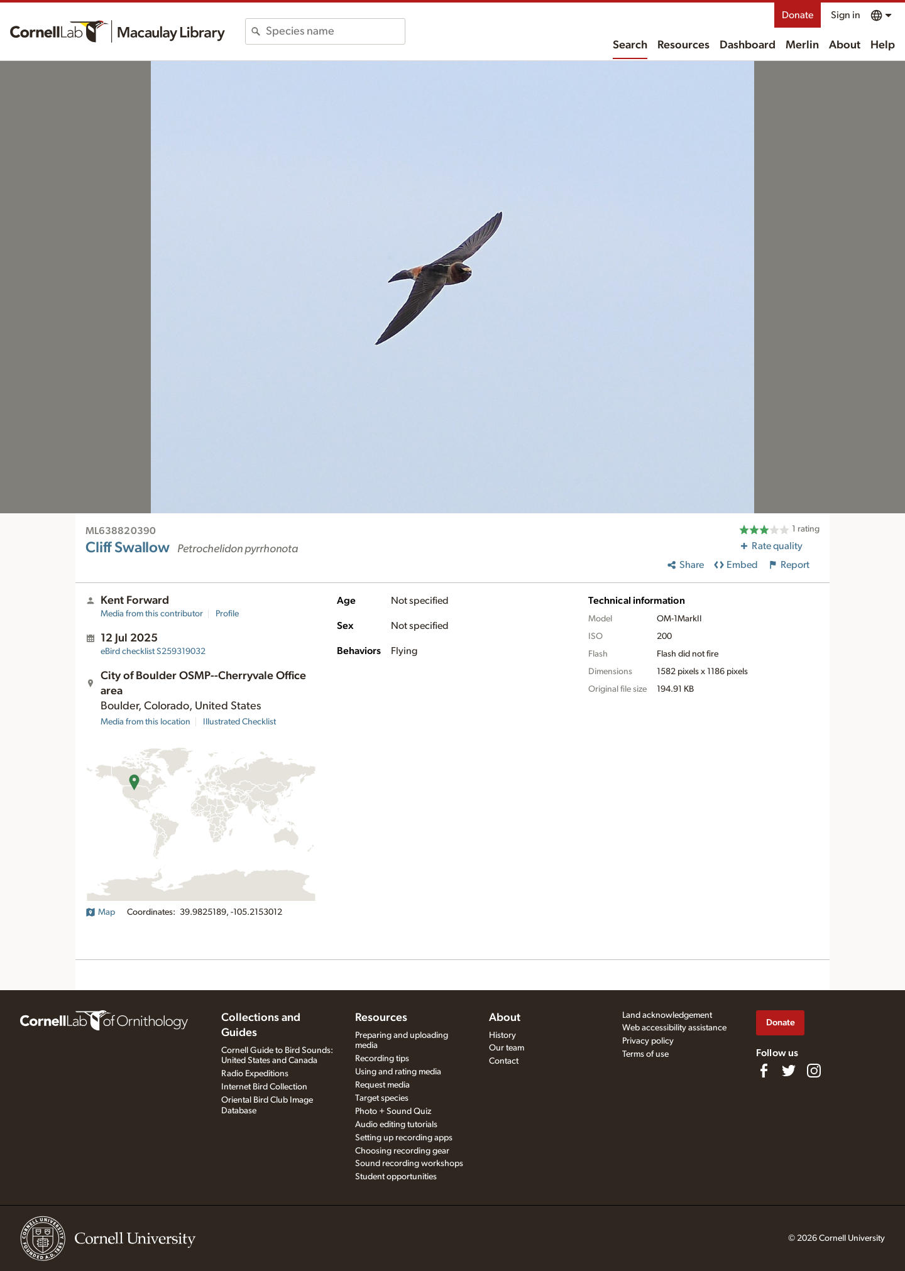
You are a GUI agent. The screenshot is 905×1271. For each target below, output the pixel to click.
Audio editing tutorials (396, 1124)
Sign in (845, 15)
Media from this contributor (152, 613)
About (844, 45)
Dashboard (748, 45)
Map (100, 912)
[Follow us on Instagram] (813, 1070)
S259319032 (153, 651)
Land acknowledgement (667, 1015)
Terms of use (645, 1054)
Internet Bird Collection (264, 1087)
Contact (503, 1061)
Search (630, 45)
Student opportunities (396, 1176)
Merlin (802, 45)
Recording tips (382, 1058)
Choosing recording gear (402, 1151)
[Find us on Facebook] (763, 1070)
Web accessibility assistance (674, 1027)
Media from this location (145, 721)
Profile (227, 613)
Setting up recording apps (403, 1137)
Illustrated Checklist (239, 721)
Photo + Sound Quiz (393, 1111)
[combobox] (335, 31)
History (502, 1035)
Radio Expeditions (254, 1073)
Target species (382, 1098)
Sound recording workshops (409, 1163)
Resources (683, 45)
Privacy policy (648, 1041)
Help (882, 45)
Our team (506, 1048)
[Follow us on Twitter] (788, 1070)
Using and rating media (398, 1071)
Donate (797, 15)
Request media (382, 1085)
